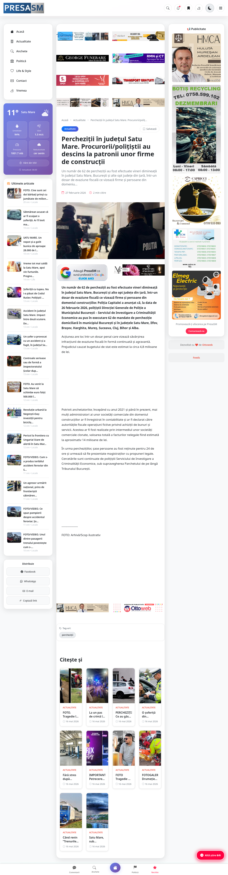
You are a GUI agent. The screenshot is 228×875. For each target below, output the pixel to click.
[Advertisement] (110, 382)
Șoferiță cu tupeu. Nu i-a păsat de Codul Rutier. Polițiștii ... (36, 293)
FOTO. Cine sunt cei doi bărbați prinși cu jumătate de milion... (35, 194)
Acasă (17, 31)
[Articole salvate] (188, 8)
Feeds (196, 357)
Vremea (18, 90)
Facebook (28, 571)
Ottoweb (207, 344)
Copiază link (28, 600)
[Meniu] (220, 8)
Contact (18, 81)
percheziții (67, 634)
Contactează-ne (196, 331)
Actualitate (20, 41)
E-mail (28, 591)
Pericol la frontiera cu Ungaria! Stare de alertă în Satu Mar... (36, 440)
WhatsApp (28, 581)
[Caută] (168, 8)
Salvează (149, 129)
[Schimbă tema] (209, 8)
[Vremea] (199, 8)
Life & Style (20, 71)
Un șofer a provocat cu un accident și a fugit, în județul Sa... (35, 341)
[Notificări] (178, 8)
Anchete (18, 51)
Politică (18, 61)
